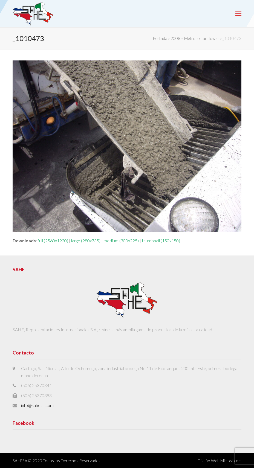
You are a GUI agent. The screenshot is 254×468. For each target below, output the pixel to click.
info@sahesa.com (37, 405)
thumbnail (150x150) (161, 240)
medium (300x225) (121, 240)
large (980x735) (85, 240)
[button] (238, 14)
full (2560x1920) (53, 240)
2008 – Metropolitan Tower (195, 38)
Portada (160, 38)
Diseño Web (209, 460)
